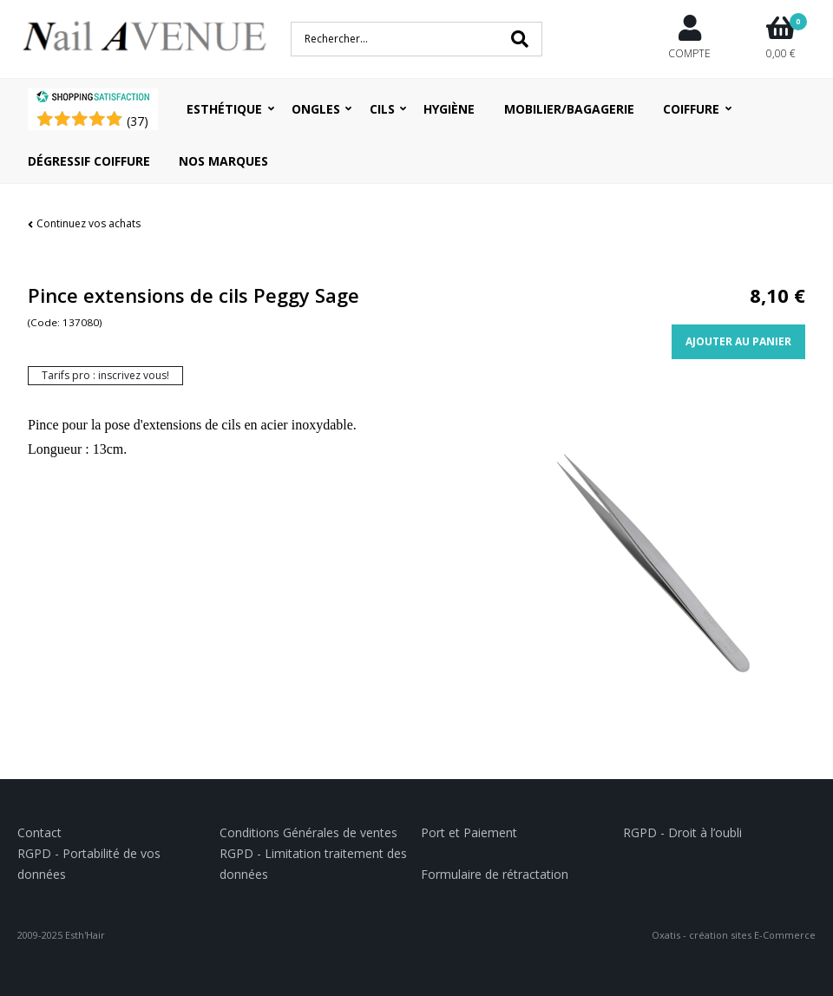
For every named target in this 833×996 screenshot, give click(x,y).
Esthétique (224, 109)
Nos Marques (223, 161)
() (137, 121)
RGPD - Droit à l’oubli (682, 832)
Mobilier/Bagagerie (569, 109)
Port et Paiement (469, 832)
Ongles (316, 109)
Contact (39, 832)
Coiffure (691, 109)
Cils (382, 109)
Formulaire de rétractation (494, 874)
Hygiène (449, 109)
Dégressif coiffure (89, 161)
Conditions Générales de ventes (308, 832)
